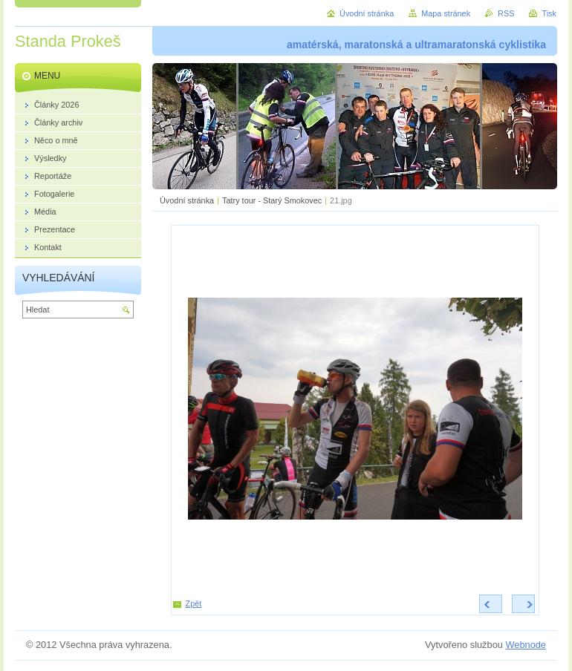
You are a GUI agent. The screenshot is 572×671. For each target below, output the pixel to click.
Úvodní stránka (187, 200)
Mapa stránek (445, 13)
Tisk (549, 13)
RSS (506, 13)
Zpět (194, 603)
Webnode (525, 644)
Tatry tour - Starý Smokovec (272, 200)
